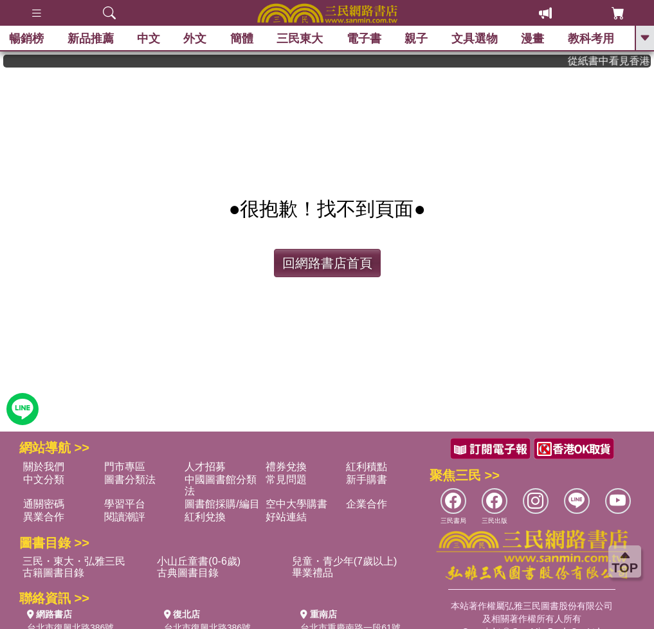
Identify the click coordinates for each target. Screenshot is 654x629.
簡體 (242, 38)
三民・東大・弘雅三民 (74, 561)
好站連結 (286, 516)
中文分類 (43, 479)
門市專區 (124, 466)
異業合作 (43, 516)
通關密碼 (43, 503)
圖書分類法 (130, 479)
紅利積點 (366, 466)
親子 (416, 38)
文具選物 (475, 38)
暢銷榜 (27, 38)
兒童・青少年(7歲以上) (344, 561)
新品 (91, 38)
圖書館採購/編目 (222, 503)
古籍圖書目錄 (53, 572)
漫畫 (533, 38)
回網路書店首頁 (327, 263)
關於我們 (43, 466)
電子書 (364, 38)
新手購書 (366, 479)
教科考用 (591, 38)
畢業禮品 (312, 572)
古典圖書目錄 (188, 572)
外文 (195, 38)
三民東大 (300, 38)
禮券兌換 (286, 466)
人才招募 (205, 466)
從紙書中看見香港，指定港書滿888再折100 (615, 60)
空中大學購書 (296, 503)
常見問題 (286, 479)
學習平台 (124, 503)
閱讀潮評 (124, 516)
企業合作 (366, 503)
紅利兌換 (205, 516)
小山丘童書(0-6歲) (199, 561)
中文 (149, 38)
